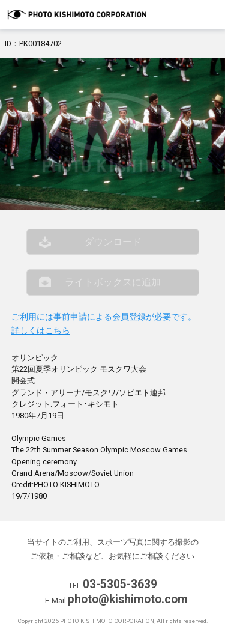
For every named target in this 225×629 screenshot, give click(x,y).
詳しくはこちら (40, 331)
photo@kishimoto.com (128, 599)
